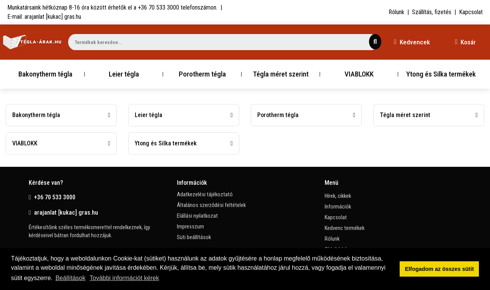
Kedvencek (412, 42)
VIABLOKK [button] (359, 74)
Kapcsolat (471, 12)
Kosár (465, 42)
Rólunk (396, 12)
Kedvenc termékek (344, 228)
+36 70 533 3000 (52, 197)
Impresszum (190, 226)
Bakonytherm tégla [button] (45, 74)
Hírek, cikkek (338, 196)
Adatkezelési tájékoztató (205, 194)
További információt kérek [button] (124, 278)
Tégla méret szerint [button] (281, 74)
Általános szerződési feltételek (211, 205)
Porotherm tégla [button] (202, 74)
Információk (338, 207)
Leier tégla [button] (124, 74)
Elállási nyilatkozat (197, 216)
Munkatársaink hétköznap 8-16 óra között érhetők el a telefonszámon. (112, 7)
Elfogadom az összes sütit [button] (439, 269)
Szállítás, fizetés (431, 12)
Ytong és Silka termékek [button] (441, 74)
